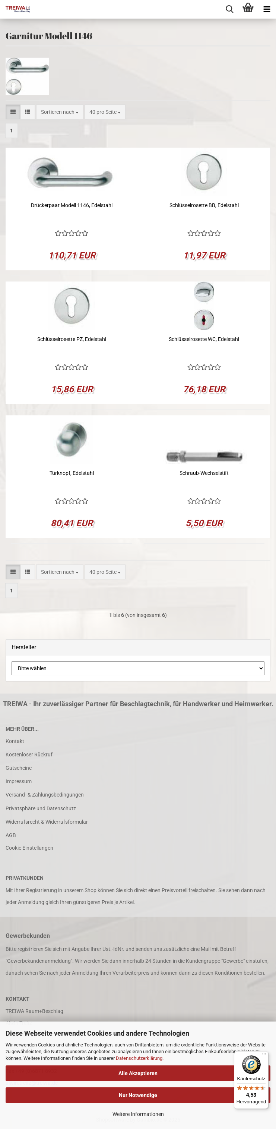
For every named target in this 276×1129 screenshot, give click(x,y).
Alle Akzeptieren (138, 1073)
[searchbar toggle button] (229, 9)
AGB (11, 835)
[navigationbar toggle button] (266, 9)
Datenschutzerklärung (139, 1058)
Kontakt (15, 741)
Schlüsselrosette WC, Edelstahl (204, 339)
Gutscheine (19, 768)
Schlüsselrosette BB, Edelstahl (204, 205)
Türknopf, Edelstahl (72, 473)
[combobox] (59, 111)
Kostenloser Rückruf (29, 755)
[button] (13, 111)
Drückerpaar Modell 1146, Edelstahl (71, 205)
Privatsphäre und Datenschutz (41, 808)
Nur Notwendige (138, 1095)
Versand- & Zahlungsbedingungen (45, 795)
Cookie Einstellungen (29, 848)
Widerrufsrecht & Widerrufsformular (47, 822)
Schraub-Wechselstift (204, 473)
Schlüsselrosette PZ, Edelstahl (71, 339)
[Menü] (264, 1055)
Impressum (19, 781)
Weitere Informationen (138, 1114)
